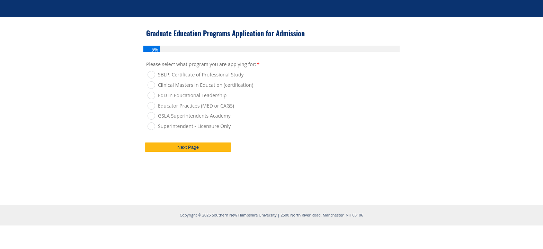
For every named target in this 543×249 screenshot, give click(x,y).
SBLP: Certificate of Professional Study (200, 74)
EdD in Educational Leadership (192, 95)
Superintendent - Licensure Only (194, 126)
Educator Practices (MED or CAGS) (196, 105)
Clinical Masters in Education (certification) (205, 85)
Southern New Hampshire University (244, 215)
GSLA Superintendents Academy (194, 115)
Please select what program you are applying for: (201, 64)
